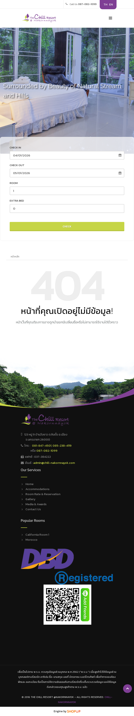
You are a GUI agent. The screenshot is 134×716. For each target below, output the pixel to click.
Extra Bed (17, 201)
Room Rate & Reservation (42, 494)
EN (111, 4)
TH (105, 4)
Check (67, 226)
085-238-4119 (62, 445)
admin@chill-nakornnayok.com (54, 463)
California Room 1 (37, 534)
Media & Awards (35, 504)
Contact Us (33, 509)
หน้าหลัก (15, 256)
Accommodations (37, 489)
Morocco (31, 540)
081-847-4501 (41, 445)
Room (14, 183)
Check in (15, 147)
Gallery (30, 499)
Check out (17, 165)
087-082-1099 (46, 450)
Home (29, 484)
